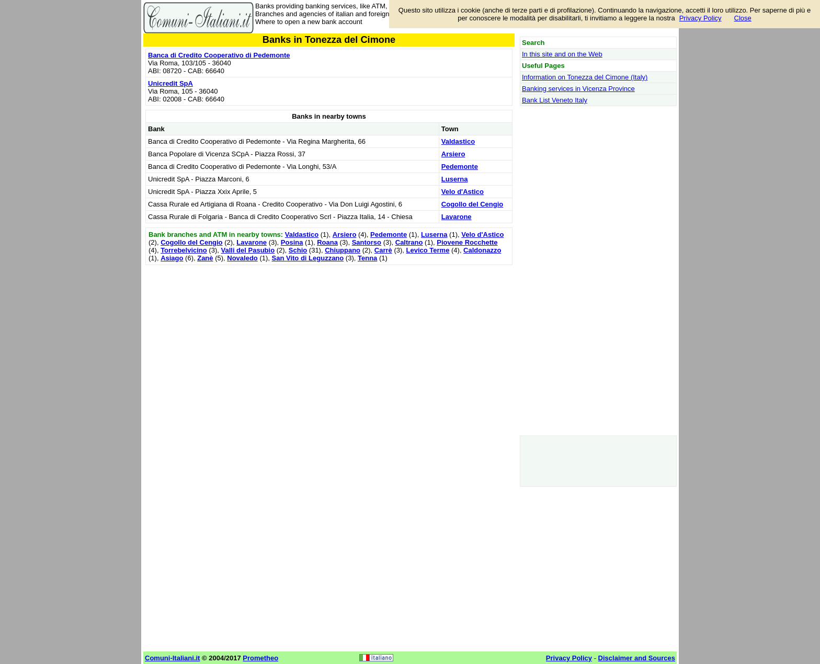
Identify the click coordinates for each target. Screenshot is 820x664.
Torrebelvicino (184, 250)
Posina (292, 242)
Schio (298, 250)
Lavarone (456, 217)
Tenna (367, 258)
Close (742, 18)
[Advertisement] (329, 341)
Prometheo (260, 658)
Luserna (454, 179)
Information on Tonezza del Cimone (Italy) (584, 77)
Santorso (366, 242)
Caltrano (409, 242)
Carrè (383, 250)
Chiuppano (342, 250)
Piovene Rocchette (467, 242)
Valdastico (458, 141)
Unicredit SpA (170, 83)
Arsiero (453, 154)
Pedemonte (459, 166)
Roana (327, 242)
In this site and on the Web (562, 54)
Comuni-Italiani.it (172, 658)
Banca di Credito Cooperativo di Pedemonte (219, 55)
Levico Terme (428, 250)
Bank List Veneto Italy (554, 100)
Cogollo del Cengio (472, 204)
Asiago (172, 258)
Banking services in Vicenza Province (578, 89)
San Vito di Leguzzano (308, 258)
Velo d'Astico (462, 192)
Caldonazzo (482, 250)
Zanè (205, 258)
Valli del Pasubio (248, 250)
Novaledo (242, 258)
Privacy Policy (700, 18)
